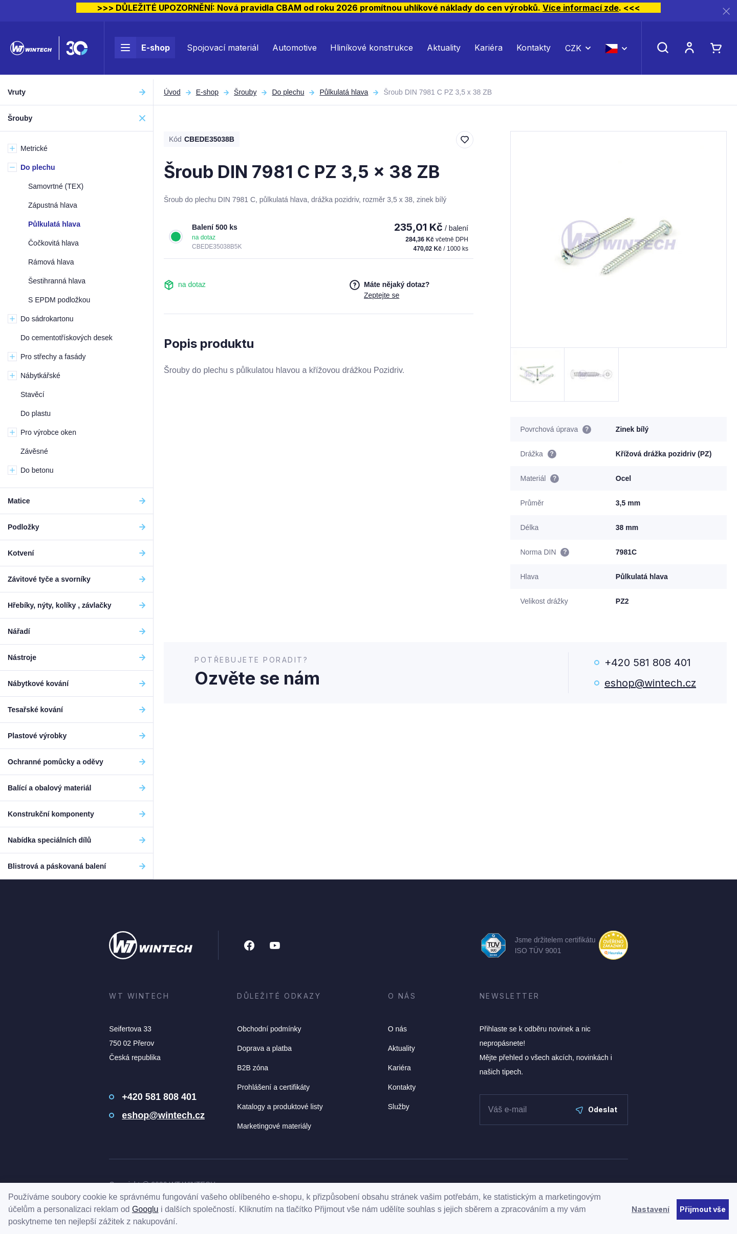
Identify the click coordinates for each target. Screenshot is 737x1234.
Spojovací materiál (222, 50)
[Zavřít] (726, 11)
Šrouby (245, 92)
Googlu (145, 1209)
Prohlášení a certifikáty (273, 1087)
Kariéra (488, 50)
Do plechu (288, 92)
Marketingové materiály (274, 1126)
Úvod (172, 92)
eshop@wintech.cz (650, 683)
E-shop (142, 50)
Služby (398, 1107)
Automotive (294, 50)
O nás (397, 1029)
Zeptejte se (381, 295)
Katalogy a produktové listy (279, 1107)
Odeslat (596, 1109)
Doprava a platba (264, 1048)
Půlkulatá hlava (343, 92)
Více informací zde (581, 8)
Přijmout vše (703, 1209)
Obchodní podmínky (269, 1029)
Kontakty (533, 50)
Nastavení (650, 1209)
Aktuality (444, 50)
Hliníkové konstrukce (371, 50)
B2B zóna (252, 1068)
